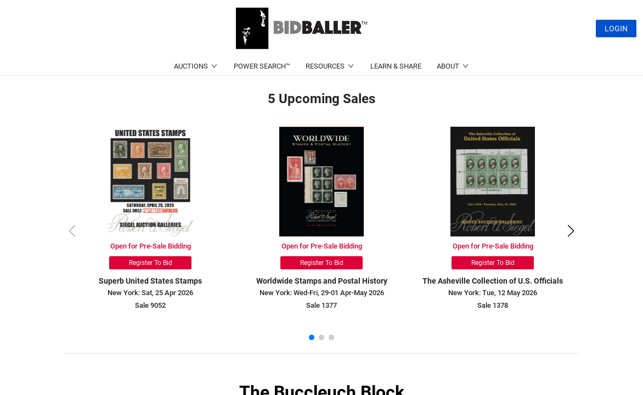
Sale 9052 (150, 305)
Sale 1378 (492, 305)
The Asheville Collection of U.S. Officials (492, 280)
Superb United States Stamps (150, 280)
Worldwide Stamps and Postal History (321, 280)
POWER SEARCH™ (262, 66)
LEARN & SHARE (395, 66)
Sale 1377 (321, 305)
